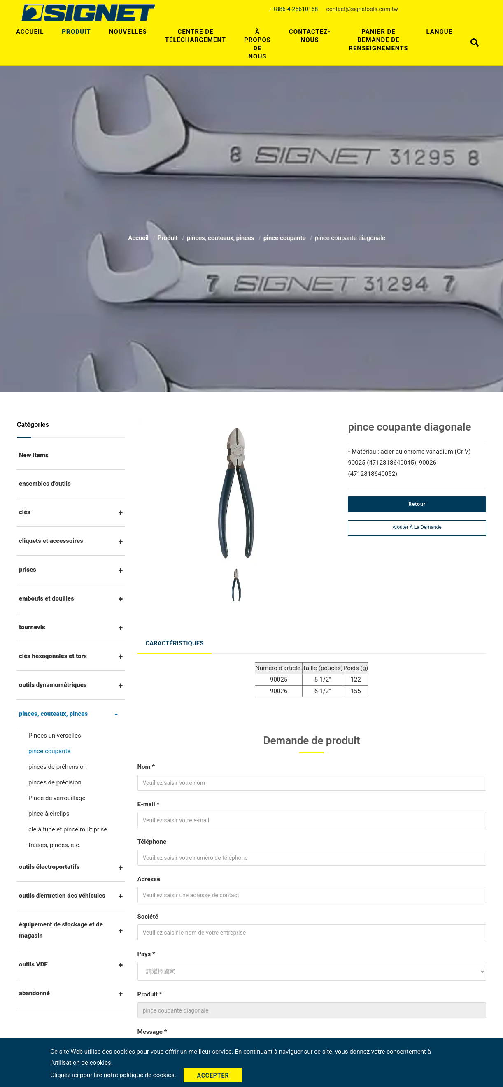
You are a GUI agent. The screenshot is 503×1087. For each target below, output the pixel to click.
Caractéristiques (175, 643)
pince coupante (285, 238)
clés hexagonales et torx (53, 656)
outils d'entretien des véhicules (62, 895)
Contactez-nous (310, 36)
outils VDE (33, 964)
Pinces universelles (54, 735)
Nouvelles (128, 31)
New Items (34, 455)
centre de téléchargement (195, 36)
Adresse (149, 879)
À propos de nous (257, 44)
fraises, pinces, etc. (54, 845)
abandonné (34, 993)
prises (27, 569)
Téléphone (152, 841)
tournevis (32, 627)
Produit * (149, 994)
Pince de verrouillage (57, 798)
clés (24, 512)
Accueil (30, 31)
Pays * (146, 954)
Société (147, 916)
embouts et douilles (46, 598)
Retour (417, 504)
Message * (152, 1032)
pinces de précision (55, 782)
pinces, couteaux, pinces (221, 238)
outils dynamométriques (53, 685)
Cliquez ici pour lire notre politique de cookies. (113, 1075)
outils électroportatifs (49, 867)
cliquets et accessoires (51, 541)
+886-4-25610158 (295, 9)
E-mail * (148, 804)
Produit (76, 31)
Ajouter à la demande (417, 527)
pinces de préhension (57, 766)
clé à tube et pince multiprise (67, 829)
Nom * (146, 766)
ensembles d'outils (45, 483)
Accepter (213, 1075)
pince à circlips (49, 813)
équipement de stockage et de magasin (61, 930)
